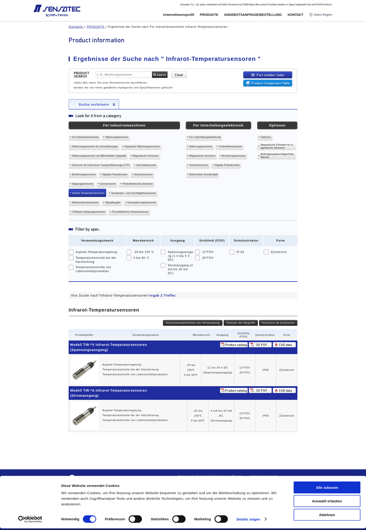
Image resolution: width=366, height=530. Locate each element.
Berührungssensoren (84, 174)
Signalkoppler (113, 202)
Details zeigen (248, 521)
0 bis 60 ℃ (141, 258)
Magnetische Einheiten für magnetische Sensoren (277, 146)
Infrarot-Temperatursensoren (88, 193)
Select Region (320, 14)
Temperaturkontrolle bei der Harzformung (96, 259)
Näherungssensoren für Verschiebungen (95, 146)
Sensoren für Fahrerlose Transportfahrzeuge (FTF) (101, 165)
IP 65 (240, 252)
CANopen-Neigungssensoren (89, 211)
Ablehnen (327, 516)
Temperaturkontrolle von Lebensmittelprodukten (93, 269)
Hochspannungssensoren (141, 202)
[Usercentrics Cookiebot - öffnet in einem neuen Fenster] (30, 520)
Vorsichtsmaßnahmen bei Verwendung (193, 322)
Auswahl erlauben (327, 503)
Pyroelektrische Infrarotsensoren (130, 211)
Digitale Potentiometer (114, 174)
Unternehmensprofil (178, 15)
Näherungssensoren (116, 137)
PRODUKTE (209, 15)
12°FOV (208, 252)
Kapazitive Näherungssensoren (142, 146)
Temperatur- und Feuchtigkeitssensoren (133, 193)
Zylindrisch (279, 252)
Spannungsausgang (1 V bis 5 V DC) (180, 256)
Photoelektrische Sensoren (137, 183)
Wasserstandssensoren (85, 202)
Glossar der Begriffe (240, 322)
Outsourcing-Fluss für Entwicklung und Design (210, 476)
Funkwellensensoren (230, 146)
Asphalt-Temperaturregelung (96, 252)
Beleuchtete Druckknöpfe (203, 174)
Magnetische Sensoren (146, 155)
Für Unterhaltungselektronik (205, 137)
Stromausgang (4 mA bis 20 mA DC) (180, 269)
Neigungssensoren (83, 183)
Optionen (266, 137)
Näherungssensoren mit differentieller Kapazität (99, 155)
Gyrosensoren (108, 183)
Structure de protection (278, 322)
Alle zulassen (327, 489)
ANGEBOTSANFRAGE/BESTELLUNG (253, 15)
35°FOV (208, 258)
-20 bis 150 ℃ (144, 252)
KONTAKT (295, 15)
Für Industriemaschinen (85, 137)
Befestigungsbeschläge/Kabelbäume (277, 155)
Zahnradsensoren (146, 165)
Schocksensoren (143, 174)
